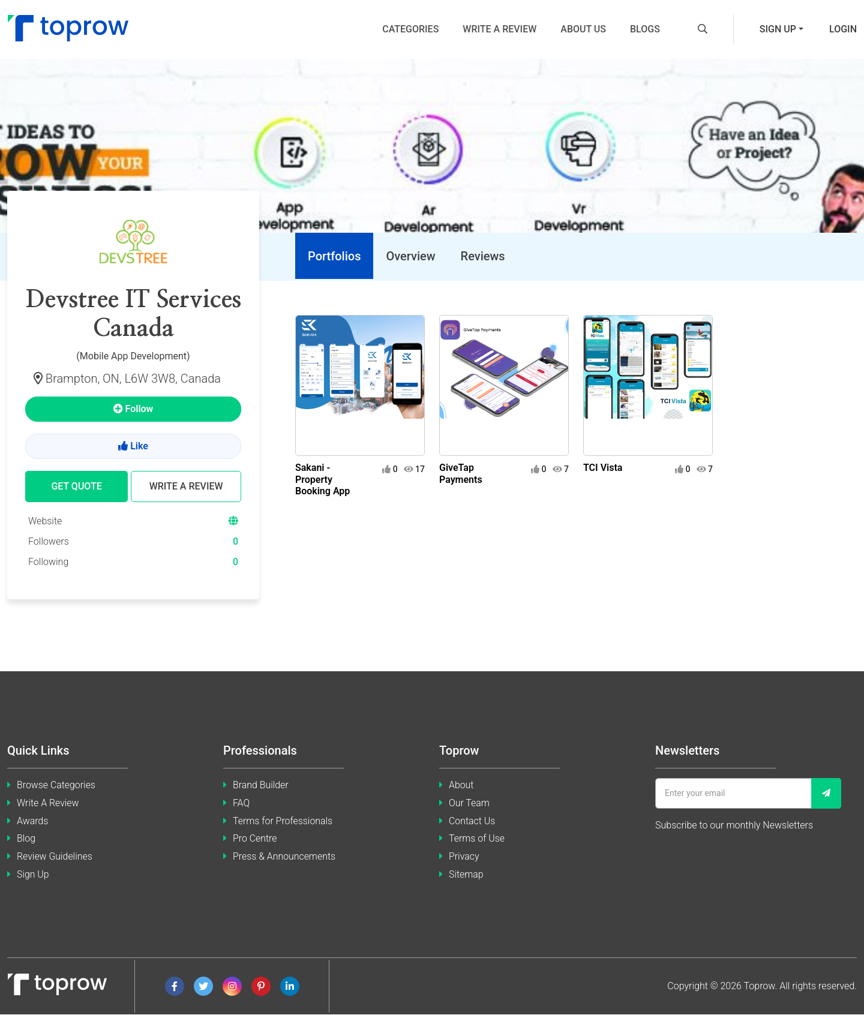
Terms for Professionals (283, 821)
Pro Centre (255, 839)
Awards (33, 821)
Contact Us (472, 821)
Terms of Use (477, 839)
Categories (410, 29)
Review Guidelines (55, 857)
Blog (26, 839)
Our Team (469, 803)
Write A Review (48, 803)
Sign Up (33, 875)
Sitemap (466, 875)
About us (583, 29)
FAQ (241, 803)
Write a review (499, 29)
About (461, 785)
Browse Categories (56, 785)
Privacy (464, 857)
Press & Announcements (284, 857)
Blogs (645, 29)
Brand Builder (261, 785)
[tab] (333, 257)
